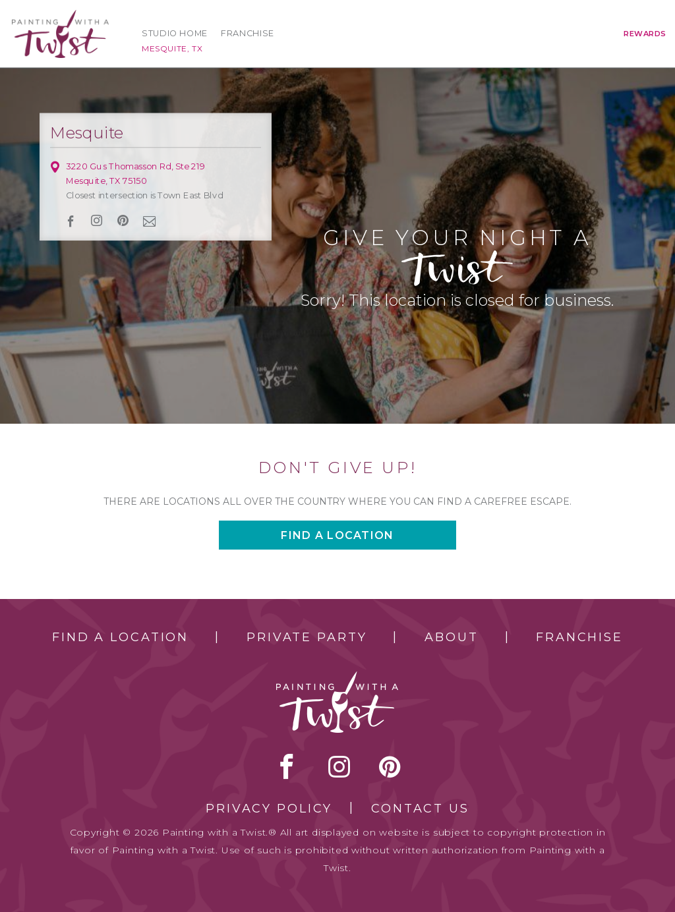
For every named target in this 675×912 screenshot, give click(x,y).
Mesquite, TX (172, 48)
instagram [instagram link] (97, 220)
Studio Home (175, 33)
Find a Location (120, 637)
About (451, 637)
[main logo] (60, 15)
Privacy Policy (269, 808)
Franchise (247, 33)
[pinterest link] (123, 220)
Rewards (645, 33)
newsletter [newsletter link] (149, 220)
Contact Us (420, 808)
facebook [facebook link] (70, 221)
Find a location (337, 535)
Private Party (307, 637)
